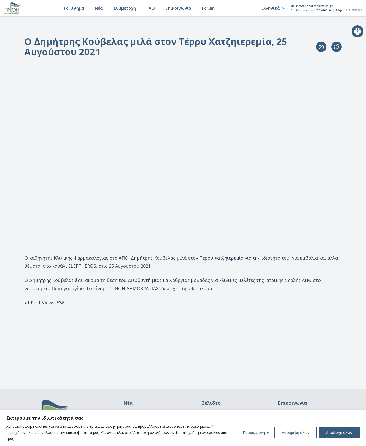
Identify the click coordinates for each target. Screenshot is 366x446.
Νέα (99, 8)
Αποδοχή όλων (339, 432)
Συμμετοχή (125, 8)
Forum (208, 8)
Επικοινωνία (178, 8)
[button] (357, 31)
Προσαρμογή (254, 432)
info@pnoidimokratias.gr (314, 6)
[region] (183, 428)
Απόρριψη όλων (295, 432)
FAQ (151, 8)
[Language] (272, 8)
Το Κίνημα (73, 8)
